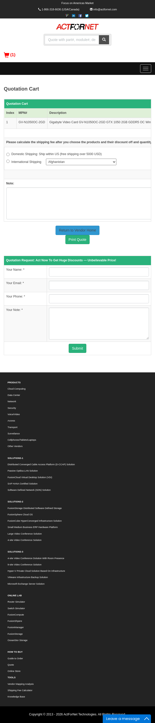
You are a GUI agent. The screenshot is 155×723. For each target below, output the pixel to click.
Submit (77, 348)
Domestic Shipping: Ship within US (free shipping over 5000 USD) (54, 154)
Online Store (14, 671)
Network (12, 401)
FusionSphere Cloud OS (20, 514)
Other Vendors (15, 446)
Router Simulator (16, 602)
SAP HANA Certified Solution (23, 483)
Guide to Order (15, 658)
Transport (12, 427)
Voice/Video (14, 414)
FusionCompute (16, 614)
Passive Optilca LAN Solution (23, 471)
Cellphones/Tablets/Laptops (22, 440)
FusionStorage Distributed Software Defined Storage (35, 508)
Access (11, 420)
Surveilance (14, 433)
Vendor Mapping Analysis (21, 684)
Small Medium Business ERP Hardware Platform (33, 527)
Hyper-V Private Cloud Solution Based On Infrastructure (36, 571)
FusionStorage (15, 634)
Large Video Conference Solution (25, 534)
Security (12, 408)
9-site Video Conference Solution (24, 564)
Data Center (14, 395)
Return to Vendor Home (77, 230)
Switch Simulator (16, 608)
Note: (10, 183)
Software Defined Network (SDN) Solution (29, 490)
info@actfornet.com (105, 9)
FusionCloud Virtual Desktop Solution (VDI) (30, 477)
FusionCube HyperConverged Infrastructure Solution (35, 521)
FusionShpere (15, 621)
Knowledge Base (16, 696)
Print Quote (78, 240)
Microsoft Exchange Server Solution (26, 584)
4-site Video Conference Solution (24, 540)
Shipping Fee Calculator (20, 690)
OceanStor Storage (18, 640)
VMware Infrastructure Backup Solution (28, 577)
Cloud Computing (16, 389)
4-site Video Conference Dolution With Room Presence (36, 558)
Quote (11, 665)
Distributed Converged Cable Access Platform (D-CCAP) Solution (41, 464)
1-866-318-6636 (51, 9)
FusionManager (16, 627)
